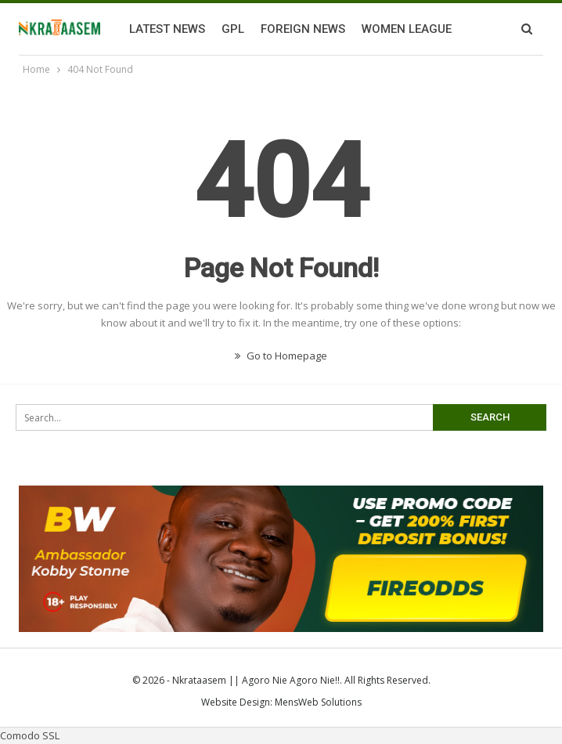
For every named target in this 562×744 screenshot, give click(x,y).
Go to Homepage (281, 356)
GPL (233, 29)
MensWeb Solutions (318, 702)
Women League (407, 29)
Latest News (167, 29)
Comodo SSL (29, 735)
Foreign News (303, 29)
